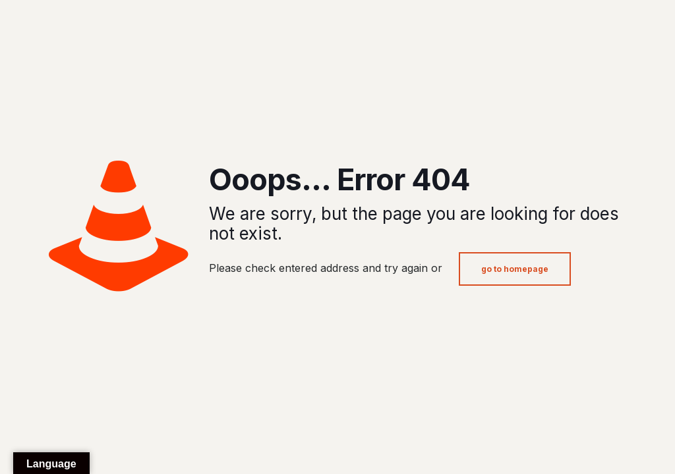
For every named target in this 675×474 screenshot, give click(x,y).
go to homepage (514, 269)
